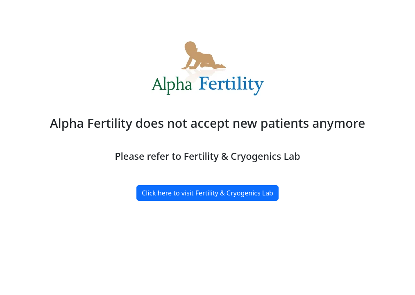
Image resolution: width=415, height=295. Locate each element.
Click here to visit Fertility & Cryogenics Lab (207, 192)
